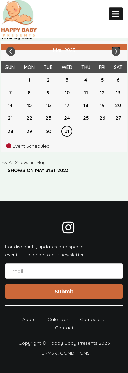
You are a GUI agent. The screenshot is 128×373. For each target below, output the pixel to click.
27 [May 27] (118, 118)
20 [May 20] (118, 105)
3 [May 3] (67, 80)
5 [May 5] (102, 80)
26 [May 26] (102, 118)
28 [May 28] (10, 131)
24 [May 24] (67, 118)
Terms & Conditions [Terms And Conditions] (64, 353)
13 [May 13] (118, 92)
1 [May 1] (29, 80)
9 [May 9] (48, 92)
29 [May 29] (29, 131)
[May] (10, 80)
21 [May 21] (10, 118)
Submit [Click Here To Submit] (64, 291)
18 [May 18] (85, 105)
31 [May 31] (67, 131)
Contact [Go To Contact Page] (64, 328)
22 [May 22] (29, 118)
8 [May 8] (29, 92)
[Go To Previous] (10, 50)
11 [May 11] (86, 92)
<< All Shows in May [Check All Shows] (24, 162)
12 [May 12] (102, 92)
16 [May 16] (48, 105)
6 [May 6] (118, 80)
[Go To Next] (116, 50)
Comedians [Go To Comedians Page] (93, 319)
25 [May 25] (86, 118)
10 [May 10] (67, 92)
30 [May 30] (48, 131)
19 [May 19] (102, 105)
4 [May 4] (85, 80)
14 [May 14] (10, 105)
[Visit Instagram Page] (68, 227)
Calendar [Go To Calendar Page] (57, 319)
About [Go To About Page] (29, 319)
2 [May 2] (48, 80)
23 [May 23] (48, 118)
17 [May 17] (67, 105)
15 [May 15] (29, 105)
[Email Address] (64, 271)
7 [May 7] (10, 92)
